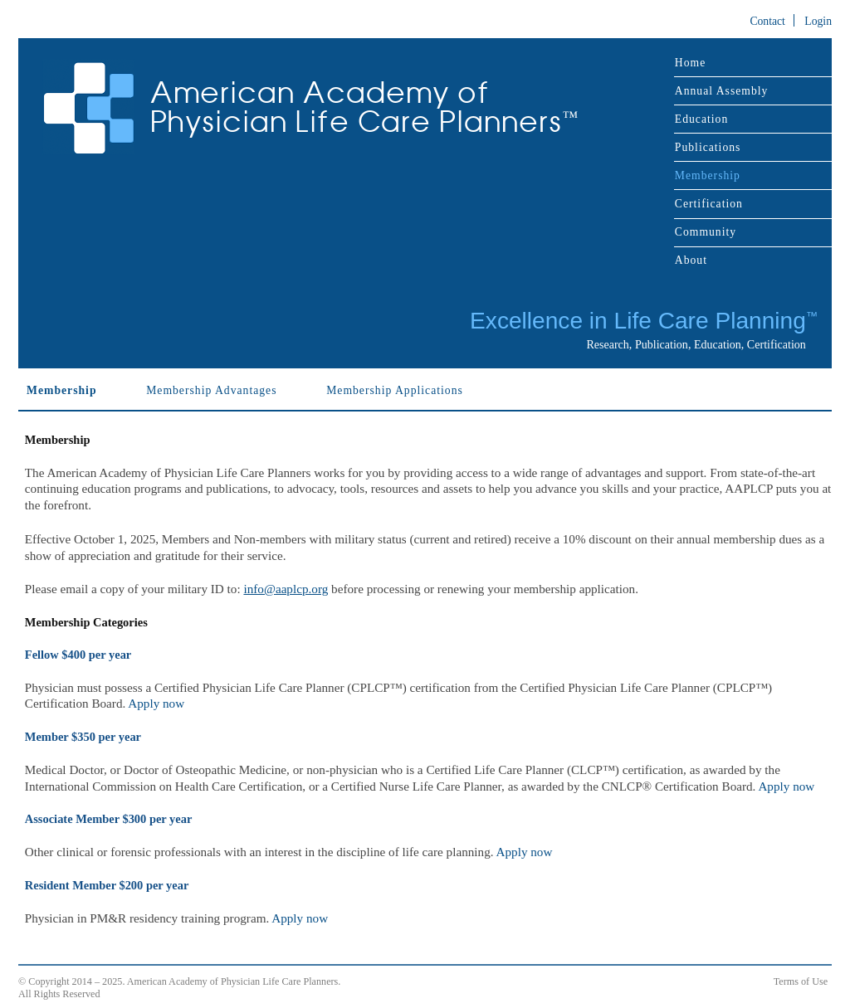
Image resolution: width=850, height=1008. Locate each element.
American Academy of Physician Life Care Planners (364, 107)
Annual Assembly (722, 91)
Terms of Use (801, 981)
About (691, 260)
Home (690, 62)
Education (701, 119)
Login (818, 21)
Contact (767, 21)
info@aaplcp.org (285, 589)
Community (705, 232)
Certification (709, 203)
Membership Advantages (211, 390)
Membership (707, 175)
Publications (708, 147)
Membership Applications (394, 390)
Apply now (156, 703)
